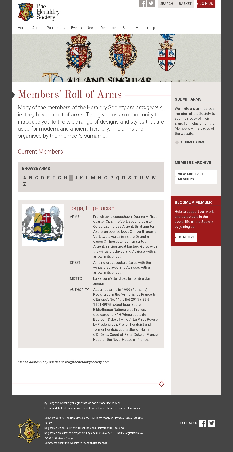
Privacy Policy (123, 418)
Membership (145, 28)
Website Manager (97, 443)
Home (22, 28)
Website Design (64, 438)
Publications (56, 28)
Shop (126, 28)
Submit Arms (192, 142)
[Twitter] (151, 2)
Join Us (206, 3)
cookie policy (131, 408)
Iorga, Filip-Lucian (92, 208)
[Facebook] (143, 2)
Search (166, 3)
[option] (116, 58)
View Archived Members (190, 176)
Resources (109, 28)
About (37, 28)
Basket (185, 3)
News (91, 28)
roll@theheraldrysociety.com (87, 362)
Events (76, 28)
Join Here (186, 237)
